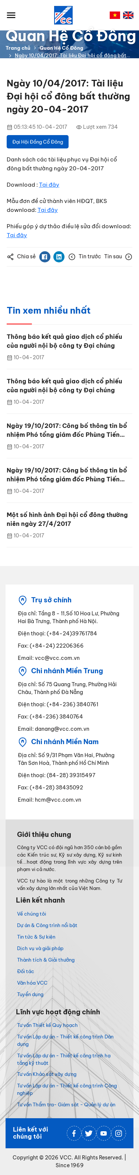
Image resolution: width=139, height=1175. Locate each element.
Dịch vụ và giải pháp (40, 948)
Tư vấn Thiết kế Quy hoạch (47, 1025)
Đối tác (25, 971)
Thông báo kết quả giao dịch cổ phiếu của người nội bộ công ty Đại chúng (64, 341)
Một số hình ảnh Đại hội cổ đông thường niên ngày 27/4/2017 (67, 519)
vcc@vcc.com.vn (57, 658)
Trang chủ (18, 48)
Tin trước (84, 257)
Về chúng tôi (31, 914)
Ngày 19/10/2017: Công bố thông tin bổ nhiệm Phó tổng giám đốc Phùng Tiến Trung (67, 430)
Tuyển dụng (30, 994)
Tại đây (49, 184)
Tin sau (118, 257)
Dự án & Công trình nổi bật (47, 925)
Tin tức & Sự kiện (36, 937)
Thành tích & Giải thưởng (46, 960)
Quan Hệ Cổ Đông (61, 48)
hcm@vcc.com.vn (58, 799)
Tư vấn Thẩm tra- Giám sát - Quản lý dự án (66, 1104)
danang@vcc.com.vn (62, 729)
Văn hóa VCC (32, 983)
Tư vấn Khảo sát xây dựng (46, 1074)
